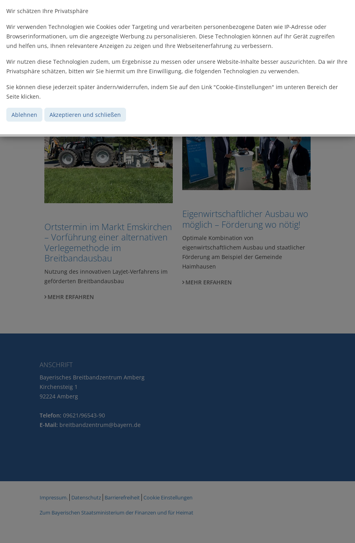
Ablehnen (24, 114)
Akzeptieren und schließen (85, 114)
